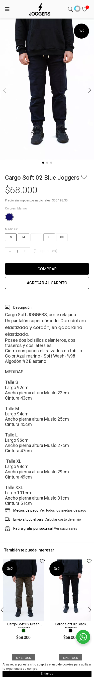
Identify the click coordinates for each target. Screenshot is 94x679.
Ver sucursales (65, 528)
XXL (61, 237)
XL (49, 237)
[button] (43, 163)
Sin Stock (23, 658)
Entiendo (47, 673)
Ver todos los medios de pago (63, 510)
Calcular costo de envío (63, 519)
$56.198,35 (60, 200)
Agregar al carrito (47, 283)
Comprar (47, 269)
